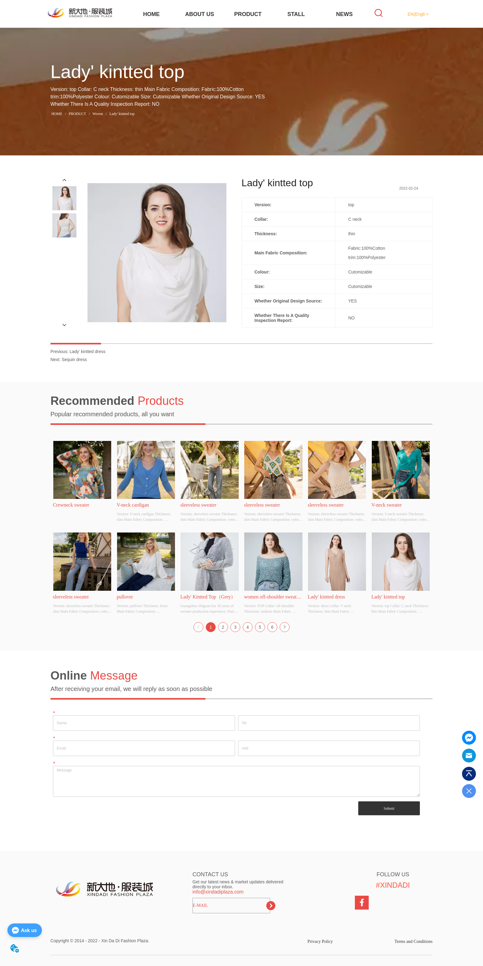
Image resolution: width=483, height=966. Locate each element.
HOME (151, 14)
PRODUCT (248, 14)
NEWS (344, 14)
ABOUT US (199, 14)
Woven (98, 114)
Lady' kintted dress (87, 351)
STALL (296, 14)
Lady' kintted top (121, 114)
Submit (389, 808)
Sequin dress (74, 359)
